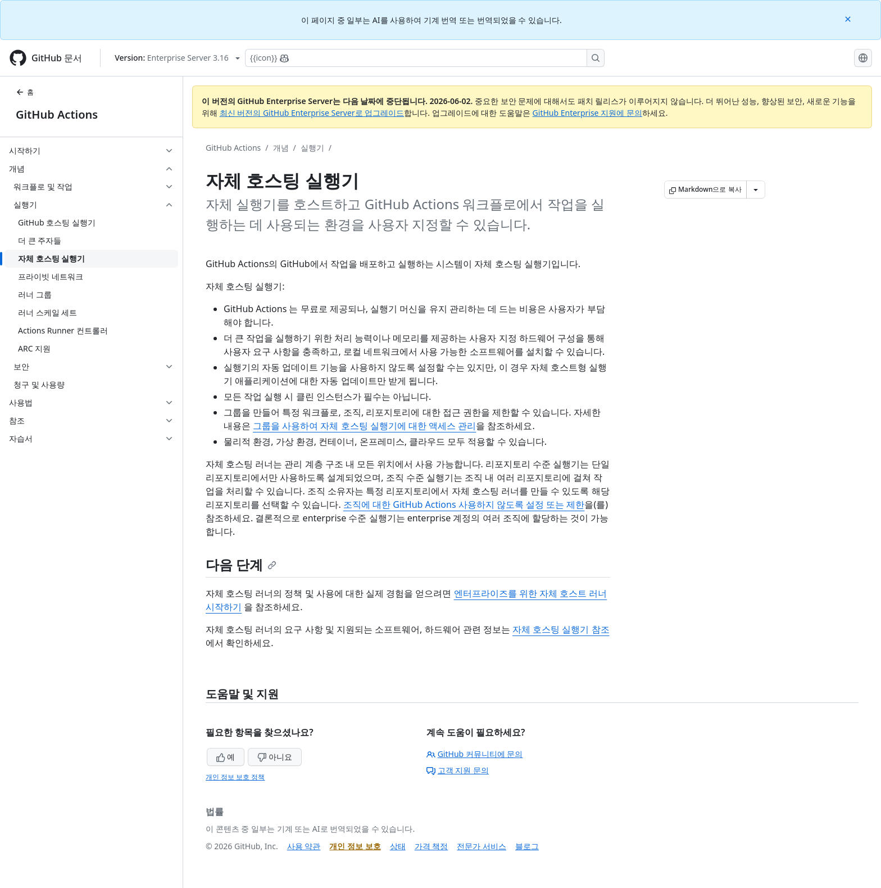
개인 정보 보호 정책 (235, 777)
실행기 (312, 147)
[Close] (849, 18)
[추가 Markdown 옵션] (755, 190)
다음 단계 (241, 564)
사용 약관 (304, 846)
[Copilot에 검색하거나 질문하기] (425, 58)
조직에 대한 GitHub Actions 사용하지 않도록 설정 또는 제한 (463, 504)
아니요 (274, 756)
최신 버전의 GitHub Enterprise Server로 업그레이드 (312, 112)
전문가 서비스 (481, 846)
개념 (281, 147)
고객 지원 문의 (457, 770)
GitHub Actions (57, 114)
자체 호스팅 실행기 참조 (560, 629)
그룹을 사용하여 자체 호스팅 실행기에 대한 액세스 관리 (364, 426)
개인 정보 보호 (354, 846)
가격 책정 (431, 846)
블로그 (527, 846)
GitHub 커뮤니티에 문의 (474, 754)
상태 (398, 846)
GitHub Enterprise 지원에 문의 (587, 112)
